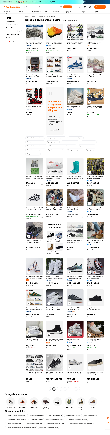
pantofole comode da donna (70, 142)
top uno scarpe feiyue (33, 154)
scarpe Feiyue (90, 150)
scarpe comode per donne (36, 415)
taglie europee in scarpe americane (16, 419)
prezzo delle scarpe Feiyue (87, 146)
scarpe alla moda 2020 (89, 142)
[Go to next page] (79, 389)
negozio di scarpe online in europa (36, 146)
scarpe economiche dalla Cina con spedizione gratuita (21, 427)
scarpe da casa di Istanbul (13, 423)
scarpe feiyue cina (52, 142)
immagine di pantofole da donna (48, 427)
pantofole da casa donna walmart (77, 419)
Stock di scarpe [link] (50, 16)
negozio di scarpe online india (35, 138)
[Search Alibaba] (42, 7)
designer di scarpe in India (75, 150)
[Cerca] (67, 6)
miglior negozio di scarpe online (56, 138)
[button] (61, 7)
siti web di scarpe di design (56, 150)
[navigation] (14, 203)
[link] (107, 417)
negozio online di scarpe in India (35, 150)
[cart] (85, 7)
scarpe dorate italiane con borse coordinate (80, 423)
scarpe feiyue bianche (36, 419)
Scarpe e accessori (37, 16)
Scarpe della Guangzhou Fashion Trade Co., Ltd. (62, 146)
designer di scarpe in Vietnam (35, 142)
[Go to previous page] (50, 389)
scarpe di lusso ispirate (75, 138)
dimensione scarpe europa (73, 415)
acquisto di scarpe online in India (15, 415)
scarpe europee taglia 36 (54, 415)
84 (76, 389)
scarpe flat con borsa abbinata (55, 419)
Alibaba (27, 16)
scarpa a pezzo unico (90, 415)
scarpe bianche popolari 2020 (33, 423)
